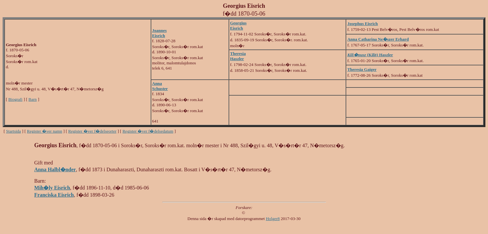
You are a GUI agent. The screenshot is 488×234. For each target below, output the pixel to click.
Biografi (15, 99)
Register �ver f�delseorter (92, 131)
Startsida (13, 131)
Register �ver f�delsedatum (148, 131)
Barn (32, 99)
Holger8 (273, 218)
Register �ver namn (44, 131)
